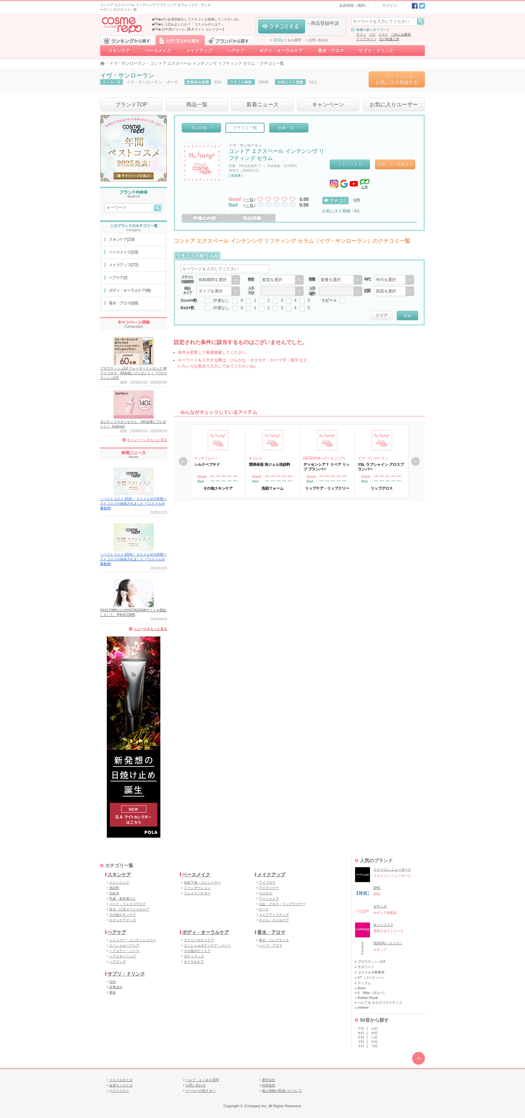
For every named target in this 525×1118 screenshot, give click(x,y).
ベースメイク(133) (123, 252)
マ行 (361, 1042)
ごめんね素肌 (401, 34)
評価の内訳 (205, 218)
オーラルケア (194, 961)
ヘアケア (235, 50)
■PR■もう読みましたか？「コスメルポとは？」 (188, 24)
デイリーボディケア (199, 940)
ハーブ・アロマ (270, 945)
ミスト (383, 34)
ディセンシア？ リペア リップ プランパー (326, 466)
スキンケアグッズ (122, 920)
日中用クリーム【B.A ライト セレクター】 (194, 29)
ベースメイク (158, 50)
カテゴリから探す (180, 40)
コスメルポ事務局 (371, 972)
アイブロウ (267, 882)
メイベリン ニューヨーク (392, 869)
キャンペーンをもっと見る (147, 440)
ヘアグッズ (117, 961)
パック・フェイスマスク (127, 904)
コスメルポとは (121, 1080)
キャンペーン (328, 104)
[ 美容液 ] (235, 175)
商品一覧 (197, 104)
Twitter (422, 6)
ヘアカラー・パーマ (124, 951)
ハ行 (374, 1037)
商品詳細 (252, 218)
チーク (264, 909)
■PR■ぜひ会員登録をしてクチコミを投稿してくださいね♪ (195, 19)
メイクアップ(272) (123, 265)
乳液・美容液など (122, 898)
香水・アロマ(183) (123, 303)
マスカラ (265, 893)
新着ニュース (262, 104)
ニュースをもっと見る (150, 629)
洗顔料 (114, 888)
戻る (183, 461)
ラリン (361, 34)
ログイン (389, 5)
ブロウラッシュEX (371, 961)
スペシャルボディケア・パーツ (207, 945)
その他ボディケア (197, 951)
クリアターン (366, 39)
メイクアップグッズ (274, 914)
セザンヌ (380, 906)
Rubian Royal (368, 998)
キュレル (255, 458)
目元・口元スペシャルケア (129, 909)
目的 (112, 982)
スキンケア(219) (121, 239)
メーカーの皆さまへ (200, 1091)
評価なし (221, 300)
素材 (112, 992)
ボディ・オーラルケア (281, 50)
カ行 (374, 1028)
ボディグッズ (194, 956)
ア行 (361, 1028)
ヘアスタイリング (122, 956)
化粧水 (114, 893)
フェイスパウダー (197, 893)
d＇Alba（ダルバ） (372, 993)
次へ (415, 461)
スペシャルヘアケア (124, 945)
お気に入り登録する (395, 164)
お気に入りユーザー (394, 104)
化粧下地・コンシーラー (202, 882)
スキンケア (119, 50)
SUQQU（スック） (387, 943)
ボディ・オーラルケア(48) (130, 290)
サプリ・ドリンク (376, 50)
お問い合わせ (318, 40)
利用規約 (268, 1085)
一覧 (249, 200)
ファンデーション (197, 888)
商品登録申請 (325, 23)
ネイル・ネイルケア (274, 920)
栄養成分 (116, 987)
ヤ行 (374, 1042)
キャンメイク (383, 925)
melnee (363, 1007)
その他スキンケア (122, 914)
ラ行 (361, 1046)
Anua (361, 988)
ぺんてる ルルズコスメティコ (380, 1002)
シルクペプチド (207, 464)
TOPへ (418, 1058)
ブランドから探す (229, 40)
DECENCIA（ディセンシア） (325, 458)
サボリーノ (366, 967)
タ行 (374, 1033)
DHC (377, 888)
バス (372, 34)
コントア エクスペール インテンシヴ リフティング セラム (202, 63)
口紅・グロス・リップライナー (282, 904)
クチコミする (281, 26)
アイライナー (269, 888)
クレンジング (119, 882)
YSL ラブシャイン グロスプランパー (381, 466)
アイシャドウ (269, 898)
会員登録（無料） (354, 5)
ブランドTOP (131, 104)
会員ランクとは (121, 1085)
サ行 (361, 1033)
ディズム (364, 983)
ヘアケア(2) (118, 277)
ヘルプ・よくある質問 (202, 1080)
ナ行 (361, 1037)
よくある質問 (287, 40)
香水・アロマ (331, 50)
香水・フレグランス (274, 940)
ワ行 (374, 1046)
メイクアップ (199, 50)
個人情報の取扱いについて (282, 1091)
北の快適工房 (389, 39)
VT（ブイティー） (371, 978)
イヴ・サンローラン (127, 63)
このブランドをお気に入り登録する (397, 79)
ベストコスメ (119, 1091)
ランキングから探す (127, 40)
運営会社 (268, 1080)
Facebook (415, 6)
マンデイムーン (206, 458)
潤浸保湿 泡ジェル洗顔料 (269, 464)
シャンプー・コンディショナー (132, 940)
